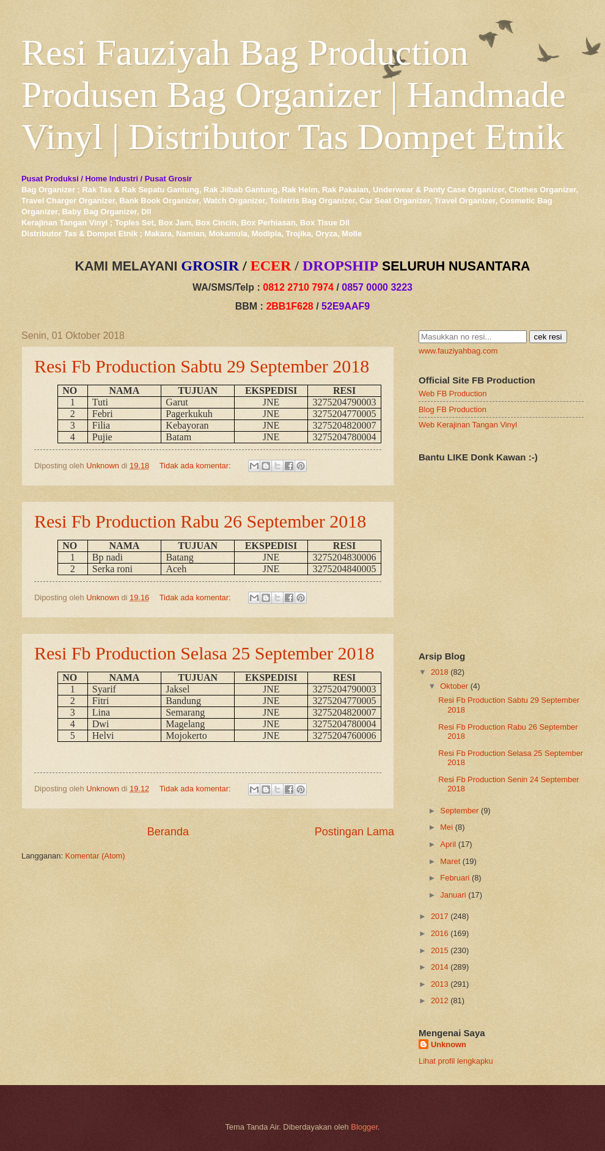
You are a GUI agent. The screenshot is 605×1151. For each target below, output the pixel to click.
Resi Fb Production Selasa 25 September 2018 (204, 653)
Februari (454, 877)
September (459, 810)
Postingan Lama (354, 832)
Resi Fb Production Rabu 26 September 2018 (200, 521)
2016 (440, 933)
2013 (440, 984)
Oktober (454, 686)
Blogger (364, 1126)
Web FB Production (452, 393)
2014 (440, 966)
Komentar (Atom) (95, 855)
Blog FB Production (452, 409)
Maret (450, 861)
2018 (440, 672)
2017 (440, 916)
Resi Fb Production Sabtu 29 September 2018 (201, 366)
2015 (440, 950)
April (448, 844)
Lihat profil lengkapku (456, 1061)
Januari (453, 894)
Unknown (448, 1044)
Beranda (168, 832)
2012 (440, 1000)
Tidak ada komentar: (196, 465)
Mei (446, 827)
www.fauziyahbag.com (458, 350)
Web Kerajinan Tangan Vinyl (468, 424)
